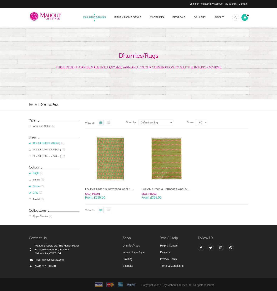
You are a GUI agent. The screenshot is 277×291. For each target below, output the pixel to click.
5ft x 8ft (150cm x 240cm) (47, 149)
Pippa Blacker (40, 216)
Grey (35, 192)
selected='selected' (201, 122)
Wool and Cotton (42, 126)
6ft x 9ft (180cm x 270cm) (47, 156)
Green (36, 186)
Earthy (36, 179)
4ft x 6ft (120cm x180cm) (46, 143)
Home (33, 104)
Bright (36, 173)
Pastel (36, 199)
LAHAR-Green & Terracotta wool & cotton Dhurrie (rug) (121, 188)
